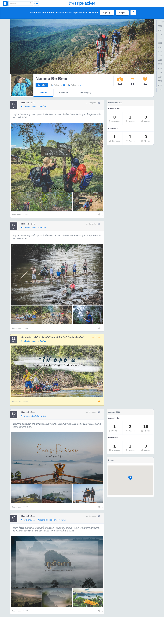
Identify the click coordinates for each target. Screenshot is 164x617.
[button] (130, 478)
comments (16, 215)
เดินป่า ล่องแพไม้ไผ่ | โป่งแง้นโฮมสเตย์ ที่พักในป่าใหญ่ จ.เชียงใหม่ (52, 337)
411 (120, 81)
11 (145, 81)
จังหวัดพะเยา (44, 520)
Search (30, 3)
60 (64, 85)
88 (132, 81)
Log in (122, 13)
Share (26, 214)
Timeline (43, 93)
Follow (43, 85)
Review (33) (85, 93)
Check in (63, 93)
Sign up (106, 13)
